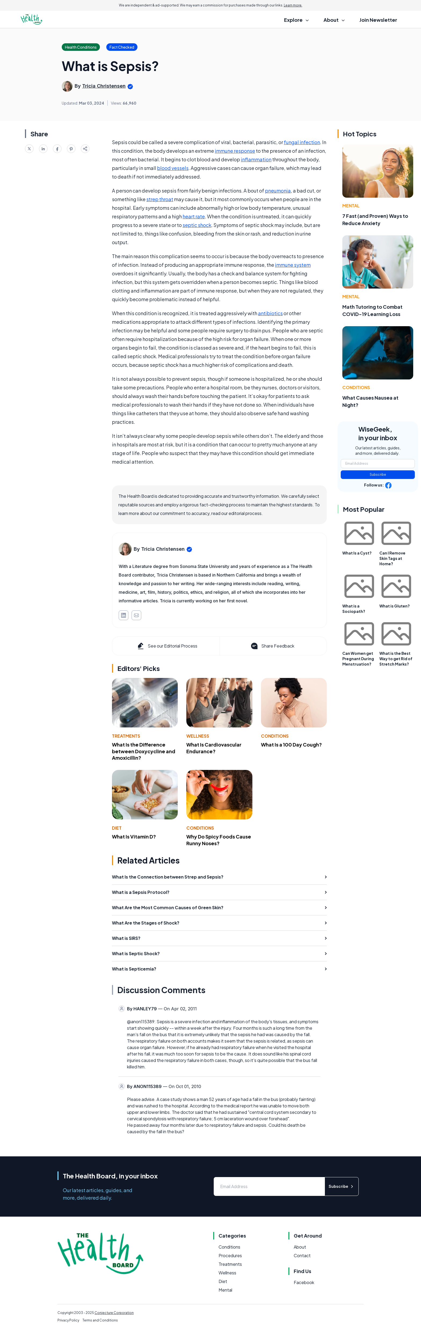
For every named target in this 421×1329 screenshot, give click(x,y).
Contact (302, 1255)
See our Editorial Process (166, 646)
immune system (293, 265)
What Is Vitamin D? (134, 836)
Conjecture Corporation (114, 1313)
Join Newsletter (378, 20)
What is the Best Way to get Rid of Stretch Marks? (395, 658)
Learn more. (293, 5)
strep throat (159, 199)
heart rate (194, 216)
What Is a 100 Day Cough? (291, 744)
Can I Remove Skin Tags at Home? (392, 558)
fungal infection (302, 142)
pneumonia (278, 190)
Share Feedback (272, 646)
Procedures (230, 1255)
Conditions (275, 736)
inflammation (256, 159)
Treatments (126, 736)
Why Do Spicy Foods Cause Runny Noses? (218, 839)
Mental (351, 205)
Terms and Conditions (100, 1320)
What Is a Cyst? (357, 552)
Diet (117, 828)
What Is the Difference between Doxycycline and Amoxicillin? (143, 751)
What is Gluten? (394, 605)
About (300, 1247)
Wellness (197, 736)
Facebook (304, 1282)
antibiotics (270, 313)
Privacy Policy (68, 1320)
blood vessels (172, 168)
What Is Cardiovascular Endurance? (213, 747)
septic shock (197, 225)
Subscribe (378, 474)
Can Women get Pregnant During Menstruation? (358, 658)
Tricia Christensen (104, 86)
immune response (235, 151)
